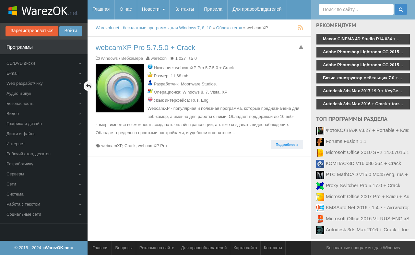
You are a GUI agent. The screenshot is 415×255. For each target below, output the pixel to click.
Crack (130, 145)
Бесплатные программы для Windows (363, 247)
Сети (43, 184)
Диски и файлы (43, 133)
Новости (151, 9)
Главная (101, 9)
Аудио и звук (43, 93)
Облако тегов (229, 27)
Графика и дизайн (43, 123)
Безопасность (43, 103)
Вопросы (123, 247)
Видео (43, 113)
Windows (109, 58)
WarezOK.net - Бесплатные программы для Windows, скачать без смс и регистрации (44, 11)
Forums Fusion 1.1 (346, 141)
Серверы (43, 174)
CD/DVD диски (43, 63)
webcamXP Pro (152, 145)
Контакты (184, 9)
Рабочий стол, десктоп (43, 153)
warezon (159, 58)
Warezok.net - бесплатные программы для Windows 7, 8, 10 (153, 27)
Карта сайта (245, 247)
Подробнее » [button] (287, 145)
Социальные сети (43, 214)
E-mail (43, 73)
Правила (213, 9)
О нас (126, 9)
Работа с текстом (43, 204)
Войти (70, 30)
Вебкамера (132, 58)
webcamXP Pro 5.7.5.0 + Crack (145, 48)
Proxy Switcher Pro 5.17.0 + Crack (363, 185)
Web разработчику (43, 83)
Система (43, 194)
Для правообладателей (256, 9)
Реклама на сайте (156, 247)
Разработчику (43, 163)
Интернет (43, 143)
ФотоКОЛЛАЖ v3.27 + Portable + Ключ (369, 130)
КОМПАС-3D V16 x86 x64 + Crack (363, 163)
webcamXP (111, 145)
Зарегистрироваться (31, 30)
